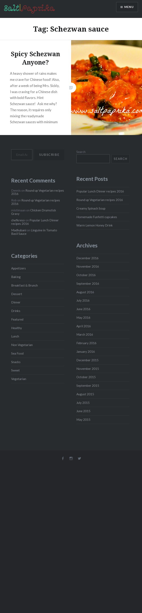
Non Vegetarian (22, 345)
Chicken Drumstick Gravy (33, 211)
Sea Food (17, 353)
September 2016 (87, 283)
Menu (128, 7)
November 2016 (87, 266)
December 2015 (87, 360)
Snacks (16, 362)
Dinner (16, 302)
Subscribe (49, 154)
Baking (16, 277)
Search (81, 152)
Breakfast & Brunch (24, 285)
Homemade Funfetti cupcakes (96, 217)
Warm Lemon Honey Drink (94, 225)
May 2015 (83, 419)
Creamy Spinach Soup (90, 208)
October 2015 (86, 377)
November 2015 (87, 368)
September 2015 (87, 385)
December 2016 (87, 258)
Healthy (16, 328)
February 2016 (86, 343)
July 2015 (83, 402)
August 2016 (85, 292)
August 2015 (85, 394)
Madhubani (18, 230)
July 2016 (83, 300)
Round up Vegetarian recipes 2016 (99, 200)
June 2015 (83, 411)
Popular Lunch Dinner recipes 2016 (100, 191)
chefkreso (18, 220)
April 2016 (83, 326)
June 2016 (83, 309)
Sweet (15, 370)
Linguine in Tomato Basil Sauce (34, 231)
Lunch (15, 336)
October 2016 (86, 275)
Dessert (16, 294)
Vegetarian (18, 379)
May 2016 (83, 317)
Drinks (15, 311)
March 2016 (84, 334)
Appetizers (18, 268)
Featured (17, 319)
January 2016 (85, 351)
